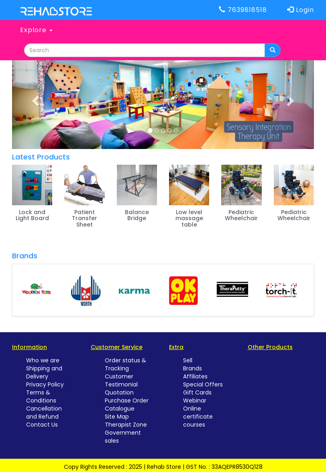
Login (300, 9)
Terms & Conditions (41, 396)
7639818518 (243, 9)
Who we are (42, 360)
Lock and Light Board (32, 215)
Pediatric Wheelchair (241, 215)
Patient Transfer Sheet (84, 218)
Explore (36, 30)
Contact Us (42, 425)
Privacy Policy (45, 384)
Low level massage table (189, 218)
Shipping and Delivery (44, 372)
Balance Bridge (137, 215)
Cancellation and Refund (44, 413)
